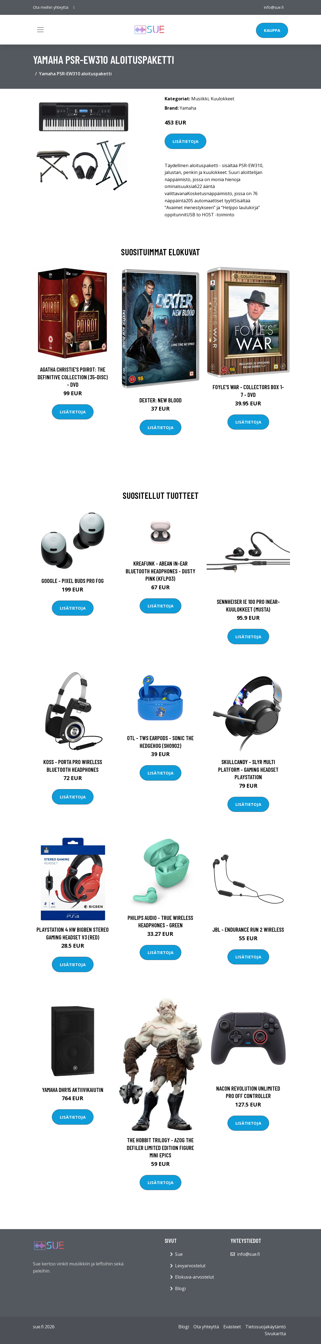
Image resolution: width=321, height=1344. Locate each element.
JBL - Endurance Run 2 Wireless (248, 929)
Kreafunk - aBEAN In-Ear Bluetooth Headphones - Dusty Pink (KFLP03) (160, 571)
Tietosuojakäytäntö (265, 1327)
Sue (179, 1254)
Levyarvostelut (190, 1266)
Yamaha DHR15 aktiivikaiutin (72, 1089)
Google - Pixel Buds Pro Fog (72, 580)
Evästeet (232, 1327)
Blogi (180, 1288)
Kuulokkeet (222, 99)
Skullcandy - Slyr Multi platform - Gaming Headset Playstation (248, 769)
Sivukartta (275, 1334)
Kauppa (272, 30)
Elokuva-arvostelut (194, 1277)
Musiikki (200, 99)
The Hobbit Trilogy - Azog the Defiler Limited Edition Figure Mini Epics (160, 1147)
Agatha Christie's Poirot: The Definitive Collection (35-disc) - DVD (73, 377)
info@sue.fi (274, 7)
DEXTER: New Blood (160, 400)
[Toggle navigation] (40, 29)
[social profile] (74, 7)
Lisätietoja (185, 141)
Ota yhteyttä (206, 1327)
